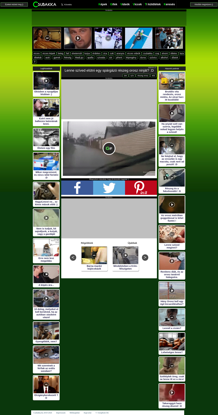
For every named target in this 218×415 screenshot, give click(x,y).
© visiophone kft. (102, 413)
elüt (153, 75)
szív (132, 75)
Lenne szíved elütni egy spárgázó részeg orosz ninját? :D (109, 70)
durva (143, 57)
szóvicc (153, 57)
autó (47, 57)
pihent (119, 57)
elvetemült (77, 53)
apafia (90, 57)
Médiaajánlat (75, 413)
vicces (36, 53)
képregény (131, 57)
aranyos (120, 53)
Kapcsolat (87, 413)
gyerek (57, 57)
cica (105, 53)
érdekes (96, 53)
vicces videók (133, 53)
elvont (165, 53)
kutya (87, 53)
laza (182, 53)
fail (67, 53)
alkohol (164, 57)
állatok (175, 57)
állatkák (37, 57)
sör (110, 57)
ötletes (173, 53)
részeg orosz (142, 75)
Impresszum (61, 413)
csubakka (147, 53)
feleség (67, 57)
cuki (112, 53)
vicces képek (48, 53)
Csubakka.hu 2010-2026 (42, 413)
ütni (125, 75)
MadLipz (79, 57)
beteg (60, 53)
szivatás (101, 57)
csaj (157, 53)
